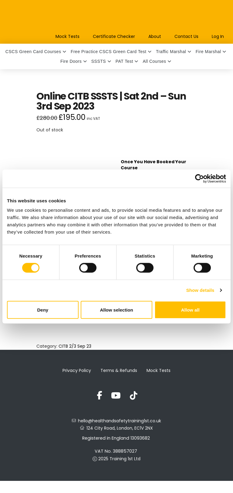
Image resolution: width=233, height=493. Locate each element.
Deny (42, 309)
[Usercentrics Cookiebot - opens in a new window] (199, 178)
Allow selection (116, 309)
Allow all (190, 309)
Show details (200, 290)
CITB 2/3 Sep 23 (75, 346)
